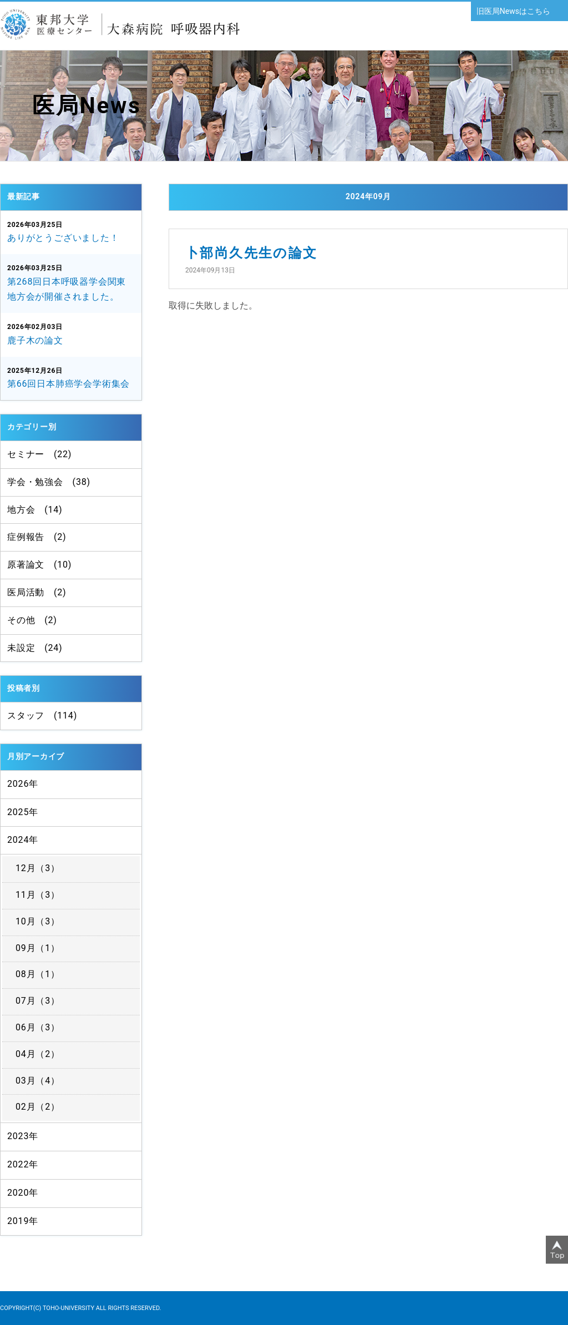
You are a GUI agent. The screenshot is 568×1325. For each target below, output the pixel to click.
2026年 (22, 783)
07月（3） (38, 1000)
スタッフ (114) (42, 715)
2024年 (22, 840)
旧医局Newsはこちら (513, 11)
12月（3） (38, 868)
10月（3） (38, 921)
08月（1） (38, 974)
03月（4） (38, 1080)
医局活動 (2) (36, 592)
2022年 (22, 1164)
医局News (86, 106)
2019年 (22, 1221)
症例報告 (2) (36, 537)
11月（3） (38, 894)
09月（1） (38, 948)
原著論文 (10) (39, 564)
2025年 (22, 812)
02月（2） (38, 1106)
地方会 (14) (34, 509)
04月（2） (38, 1054)
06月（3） (38, 1027)
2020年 (22, 1192)
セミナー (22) (39, 454)
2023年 (22, 1136)
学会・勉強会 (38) (48, 482)
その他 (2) (32, 620)
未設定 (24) (34, 648)
